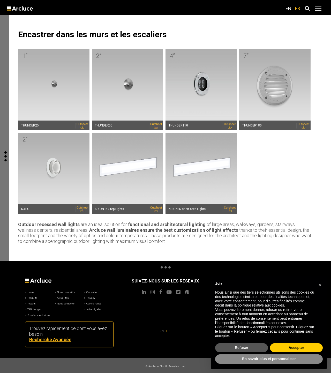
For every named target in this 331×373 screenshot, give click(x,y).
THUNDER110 (178, 125)
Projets (31, 303)
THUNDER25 (30, 125)
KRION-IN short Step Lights (187, 209)
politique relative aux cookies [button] (261, 305)
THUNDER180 (252, 125)
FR (297, 8)
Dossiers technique (38, 315)
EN (288, 8)
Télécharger (34, 309)
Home (30, 292)
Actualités (63, 297)
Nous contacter (66, 303)
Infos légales (94, 309)
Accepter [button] (296, 348)
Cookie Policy (93, 303)
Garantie (91, 292)
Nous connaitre (66, 292)
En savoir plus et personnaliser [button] (269, 359)
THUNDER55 (103, 125)
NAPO (25, 209)
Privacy (90, 297)
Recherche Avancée (50, 339)
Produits (32, 297)
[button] (320, 284)
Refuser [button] (241, 348)
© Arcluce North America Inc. (166, 366)
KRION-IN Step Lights (109, 209)
